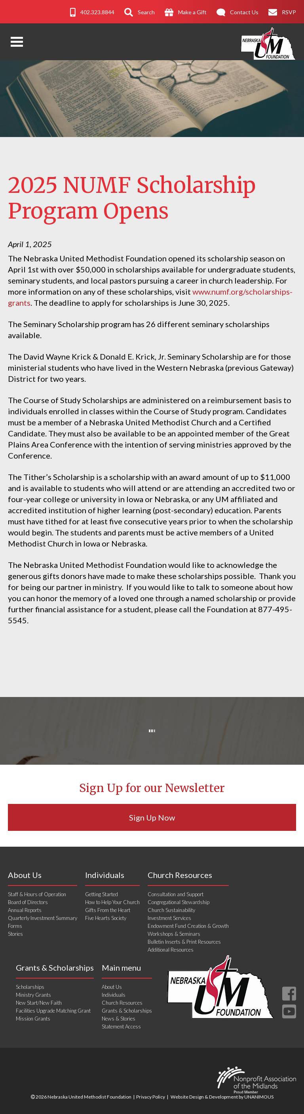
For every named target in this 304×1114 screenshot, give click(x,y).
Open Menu (17, 42)
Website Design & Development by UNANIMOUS (222, 1097)
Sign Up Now (152, 817)
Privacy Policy (150, 1097)
